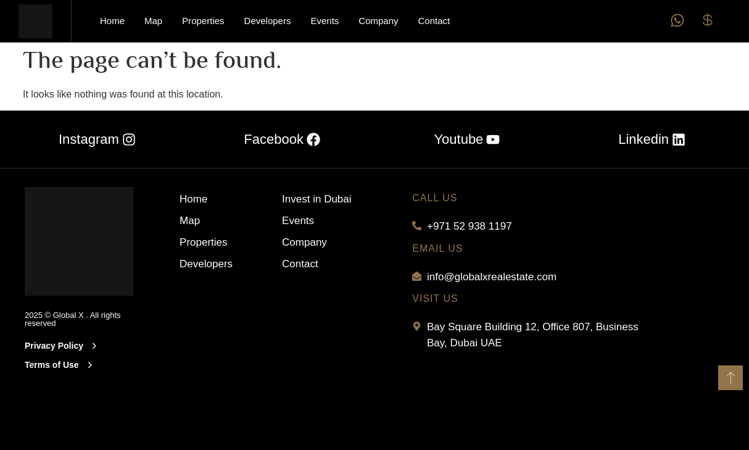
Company (378, 20)
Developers (267, 20)
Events (324, 20)
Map (153, 20)
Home (112, 20)
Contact (434, 20)
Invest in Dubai (316, 199)
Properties (203, 20)
